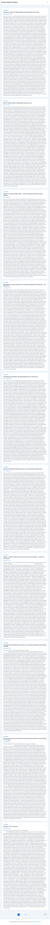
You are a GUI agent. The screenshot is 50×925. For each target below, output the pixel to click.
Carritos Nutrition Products (9, 2)
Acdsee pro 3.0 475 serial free (10, 826)
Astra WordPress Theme (36, 921)
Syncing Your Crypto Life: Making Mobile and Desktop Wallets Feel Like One (21, 12)
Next (45, 914)
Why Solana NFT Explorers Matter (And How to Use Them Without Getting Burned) (22, 469)
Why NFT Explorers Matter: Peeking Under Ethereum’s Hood (17, 103)
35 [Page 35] (25, 914)
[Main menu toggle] (48, 2)
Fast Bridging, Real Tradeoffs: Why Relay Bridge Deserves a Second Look (20, 376)
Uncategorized (5, 10)
